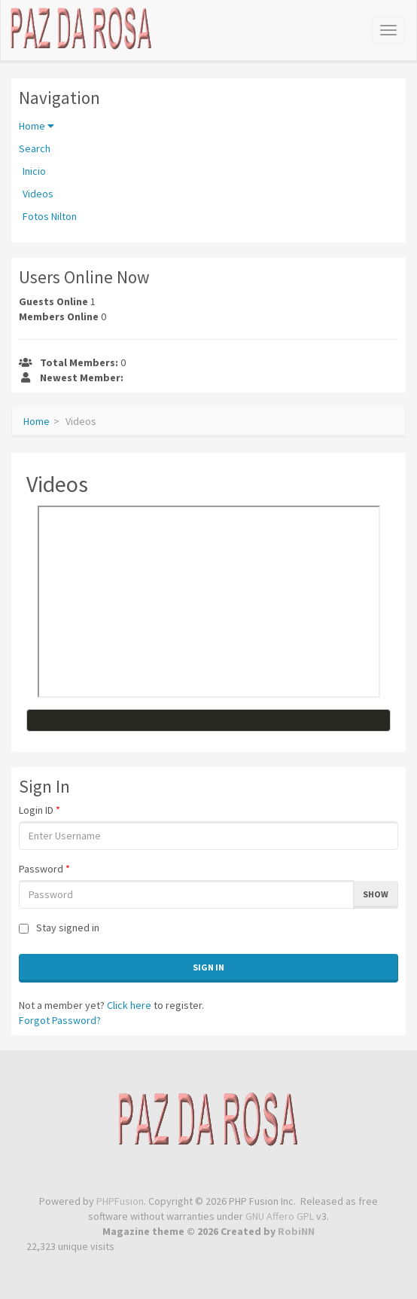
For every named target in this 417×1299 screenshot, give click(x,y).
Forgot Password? (60, 1020)
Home (36, 126)
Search (34, 148)
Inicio (34, 171)
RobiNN (296, 1231)
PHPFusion (120, 1201)
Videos (38, 193)
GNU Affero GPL (279, 1216)
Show (375, 894)
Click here (129, 1005)
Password (44, 869)
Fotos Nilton (50, 216)
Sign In (208, 967)
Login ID (39, 810)
